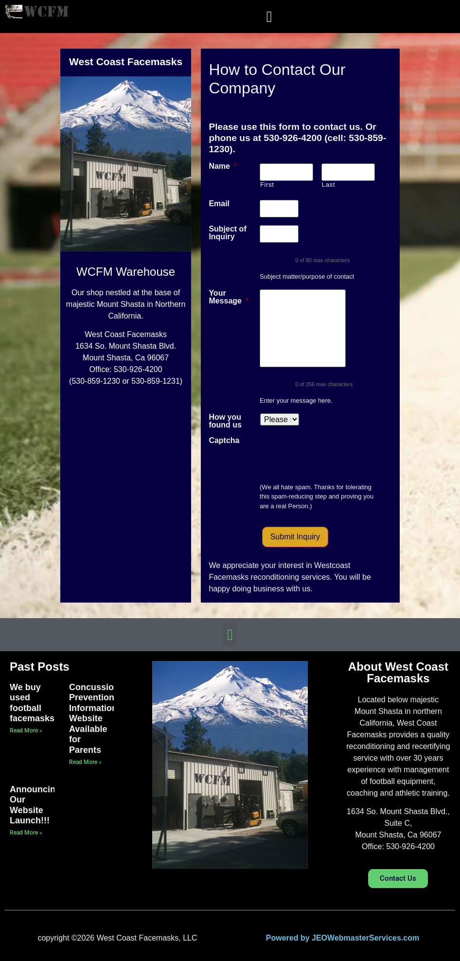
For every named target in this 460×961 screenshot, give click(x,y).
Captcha (224, 441)
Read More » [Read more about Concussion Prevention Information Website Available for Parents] (85, 762)
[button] (269, 16)
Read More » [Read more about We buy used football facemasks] (26, 730)
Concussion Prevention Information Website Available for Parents (94, 718)
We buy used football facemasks (32, 703)
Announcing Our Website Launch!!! (35, 805)
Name (223, 166)
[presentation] (333, 456)
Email (219, 204)
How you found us (225, 421)
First (267, 184)
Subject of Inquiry (227, 233)
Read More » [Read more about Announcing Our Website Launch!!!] (26, 832)
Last (328, 184)
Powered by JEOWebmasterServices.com (342, 938)
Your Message (228, 297)
